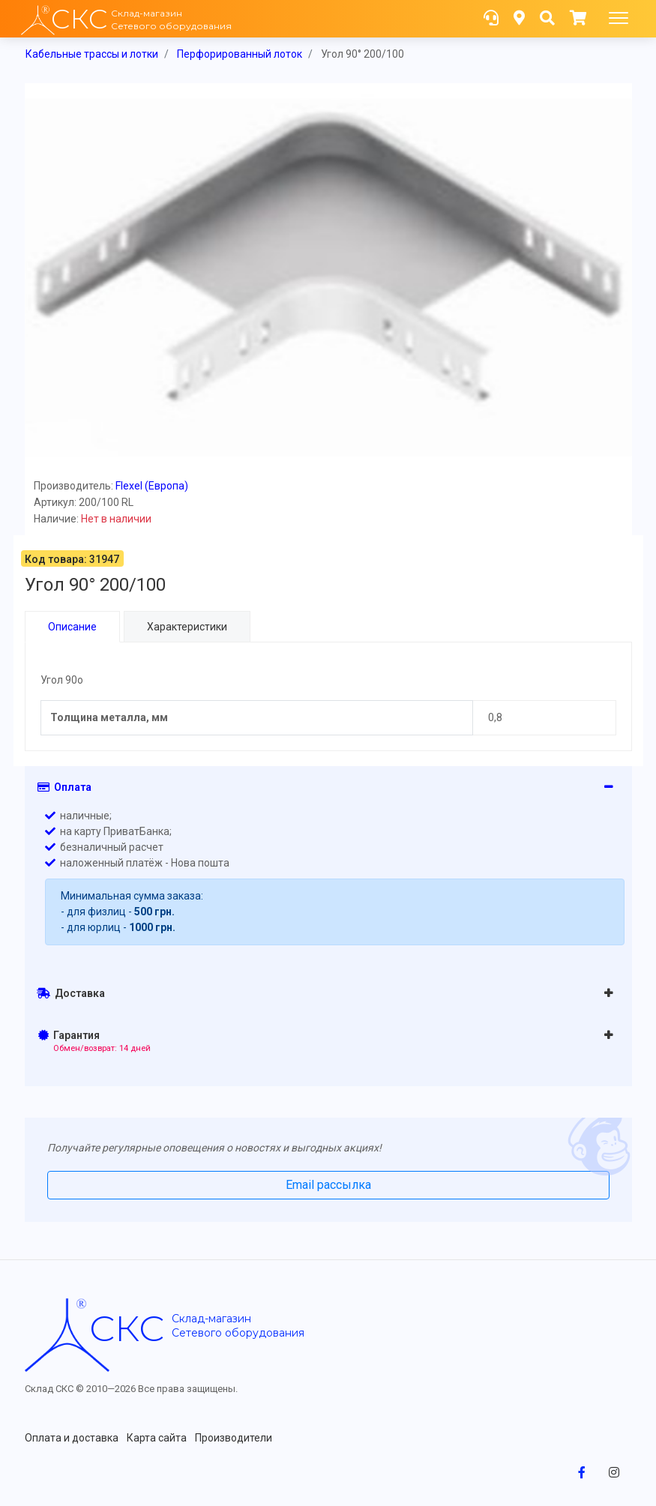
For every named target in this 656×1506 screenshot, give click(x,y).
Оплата (64, 787)
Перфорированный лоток (239, 54)
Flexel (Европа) (151, 486)
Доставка (71, 993)
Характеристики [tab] (187, 627)
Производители (233, 1438)
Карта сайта (157, 1438)
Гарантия (94, 1041)
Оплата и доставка (71, 1438)
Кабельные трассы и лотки (91, 54)
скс (126, 1328)
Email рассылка (328, 1185)
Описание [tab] (72, 627)
